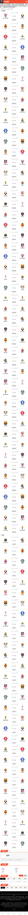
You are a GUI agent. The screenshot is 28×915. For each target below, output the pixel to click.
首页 (5, 9)
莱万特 (5, 91)
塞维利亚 (22, 91)
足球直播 (8, 9)
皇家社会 (5, 70)
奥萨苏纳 (22, 17)
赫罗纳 (5, 39)
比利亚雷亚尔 (22, 112)
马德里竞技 (22, 59)
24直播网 (4, 1)
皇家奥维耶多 (5, 112)
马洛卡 (5, 28)
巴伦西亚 (22, 28)
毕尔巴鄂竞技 (5, 18)
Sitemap (14, 909)
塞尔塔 (22, 80)
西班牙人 (22, 101)
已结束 (14, 544)
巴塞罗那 (5, 80)
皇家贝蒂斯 (22, 38)
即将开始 (14, 19)
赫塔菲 (22, 70)
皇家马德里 (5, 49)
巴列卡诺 (5, 101)
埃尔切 (5, 59)
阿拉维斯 (22, 49)
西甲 (17, 12)
